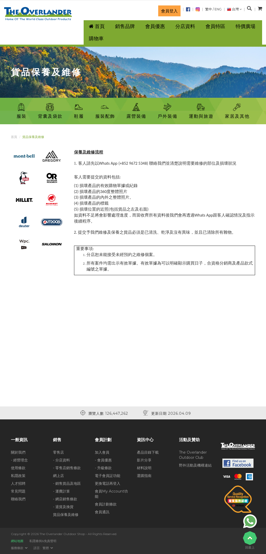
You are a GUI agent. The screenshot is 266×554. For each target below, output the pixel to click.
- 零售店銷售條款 (67, 468)
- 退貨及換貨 (63, 506)
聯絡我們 (18, 499)
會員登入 (169, 10)
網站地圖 (17, 541)
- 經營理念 (19, 460)
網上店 (58, 475)
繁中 (208, 9)
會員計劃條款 (106, 504)
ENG (218, 9)
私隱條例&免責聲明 (42, 541)
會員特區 (215, 26)
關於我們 (18, 452)
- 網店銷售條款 (65, 499)
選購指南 (144, 475)
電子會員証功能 (107, 475)
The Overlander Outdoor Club (193, 455)
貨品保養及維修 (65, 514)
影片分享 (144, 460)
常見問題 (18, 491)
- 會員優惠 (103, 460)
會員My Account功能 (111, 494)
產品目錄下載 (148, 452)
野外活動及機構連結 (195, 465)
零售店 (58, 452)
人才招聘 (18, 483)
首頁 (14, 137)
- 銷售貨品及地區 (67, 483)
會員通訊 (102, 512)
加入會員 (102, 452)
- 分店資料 (61, 460)
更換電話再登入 (107, 483)
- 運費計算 (61, 491)
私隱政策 (18, 475)
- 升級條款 (103, 468)
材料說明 (144, 468)
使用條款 (18, 468)
